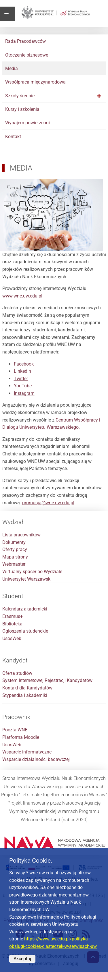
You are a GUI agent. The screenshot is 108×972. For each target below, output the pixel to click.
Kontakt (13, 136)
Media (11, 68)
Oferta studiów (17, 673)
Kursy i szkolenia (22, 109)
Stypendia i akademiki (24, 695)
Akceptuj (22, 958)
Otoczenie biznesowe (26, 55)
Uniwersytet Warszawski (27, 579)
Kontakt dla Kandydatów (27, 688)
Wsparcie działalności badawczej (36, 759)
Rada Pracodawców (25, 41)
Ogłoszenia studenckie (25, 631)
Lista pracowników (21, 535)
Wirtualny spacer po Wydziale (32, 571)
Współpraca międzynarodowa (35, 82)
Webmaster (13, 564)
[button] (99, 96)
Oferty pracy (14, 549)
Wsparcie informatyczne (27, 752)
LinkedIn (22, 371)
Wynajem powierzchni (27, 122)
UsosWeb (11, 638)
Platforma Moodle (20, 737)
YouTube (23, 386)
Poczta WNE (14, 730)
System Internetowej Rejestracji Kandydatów (47, 680)
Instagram (24, 393)
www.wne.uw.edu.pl (22, 296)
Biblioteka (12, 624)
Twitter (21, 378)
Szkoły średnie (20, 95)
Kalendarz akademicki (24, 609)
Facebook (24, 364)
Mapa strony (15, 557)
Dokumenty (14, 542)
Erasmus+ (12, 616)
